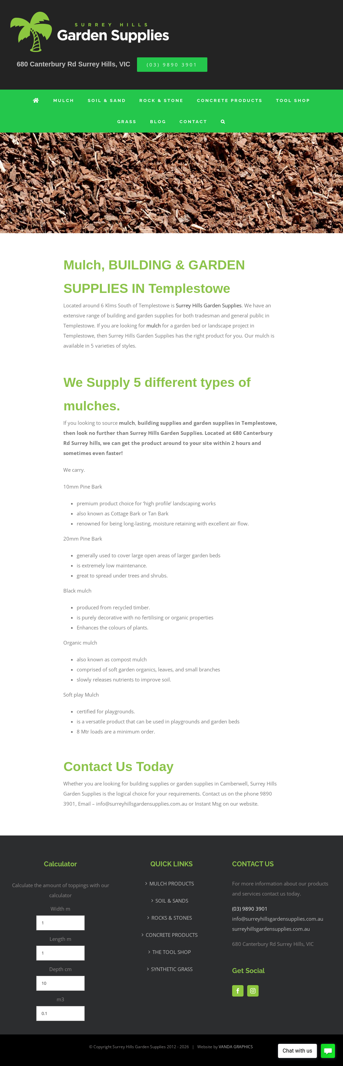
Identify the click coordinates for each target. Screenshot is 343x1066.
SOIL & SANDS (171, 900)
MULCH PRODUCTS (171, 883)
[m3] (60, 1013)
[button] (223, 121)
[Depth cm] (60, 983)
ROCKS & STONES (171, 917)
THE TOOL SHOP (171, 952)
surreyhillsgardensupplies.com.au (271, 928)
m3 (60, 999)
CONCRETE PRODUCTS (172, 934)
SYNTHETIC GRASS (172, 969)
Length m (60, 938)
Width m (60, 908)
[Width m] (60, 922)
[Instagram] (253, 991)
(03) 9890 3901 (250, 908)
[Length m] (60, 953)
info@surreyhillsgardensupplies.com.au (277, 918)
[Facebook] (238, 991)
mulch (153, 325)
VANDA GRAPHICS (236, 1047)
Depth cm (60, 969)
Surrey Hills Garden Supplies (209, 305)
